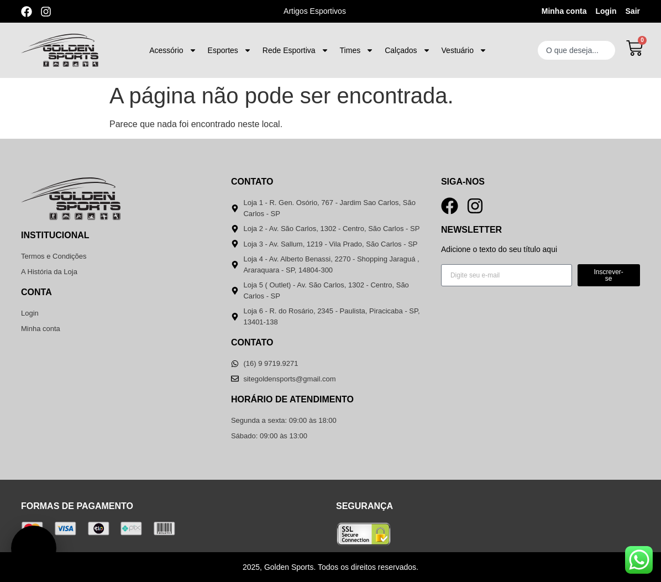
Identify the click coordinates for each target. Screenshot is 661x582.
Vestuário (464, 50)
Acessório (172, 50)
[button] (33, 548)
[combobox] (576, 50)
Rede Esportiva (296, 50)
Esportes (229, 50)
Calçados (407, 50)
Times (357, 50)
